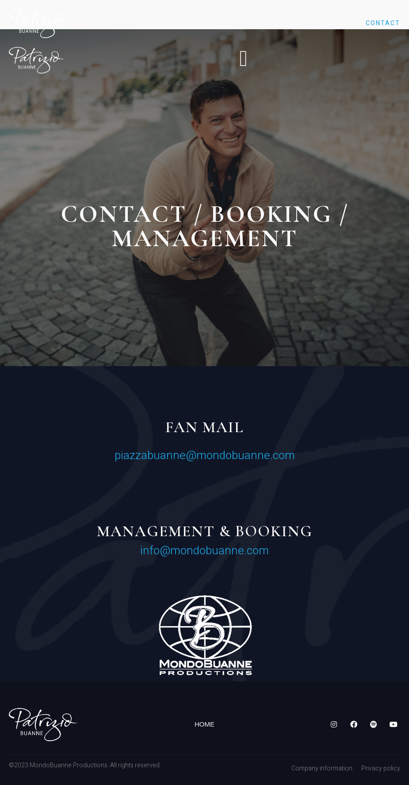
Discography (223, 23)
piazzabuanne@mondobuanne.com (205, 455)
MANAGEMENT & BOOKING (205, 531)
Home (103, 23)
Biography (155, 23)
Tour (334, 23)
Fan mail (204, 427)
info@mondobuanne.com (204, 550)
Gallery (287, 23)
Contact (383, 23)
